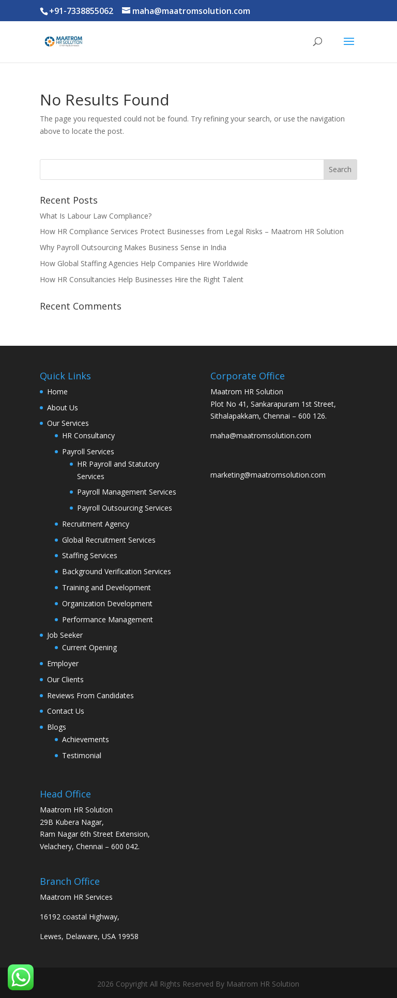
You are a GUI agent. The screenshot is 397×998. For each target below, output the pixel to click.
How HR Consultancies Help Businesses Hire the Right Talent (141, 279)
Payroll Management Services (126, 492)
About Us (62, 407)
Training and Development (106, 587)
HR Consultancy (88, 435)
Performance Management (107, 619)
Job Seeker (65, 635)
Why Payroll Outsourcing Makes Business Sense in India (133, 247)
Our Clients (65, 679)
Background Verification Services (116, 571)
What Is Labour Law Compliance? (95, 216)
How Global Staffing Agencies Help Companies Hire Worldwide (144, 263)
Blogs (56, 727)
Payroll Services (88, 451)
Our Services (68, 423)
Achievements (85, 739)
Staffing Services (89, 555)
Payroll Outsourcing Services (124, 508)
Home (57, 391)
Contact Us (65, 711)
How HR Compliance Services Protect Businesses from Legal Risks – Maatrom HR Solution (192, 231)
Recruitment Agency (95, 524)
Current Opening (89, 647)
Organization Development (107, 603)
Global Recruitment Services (109, 540)
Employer (63, 663)
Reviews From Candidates (90, 695)
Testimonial (81, 755)
